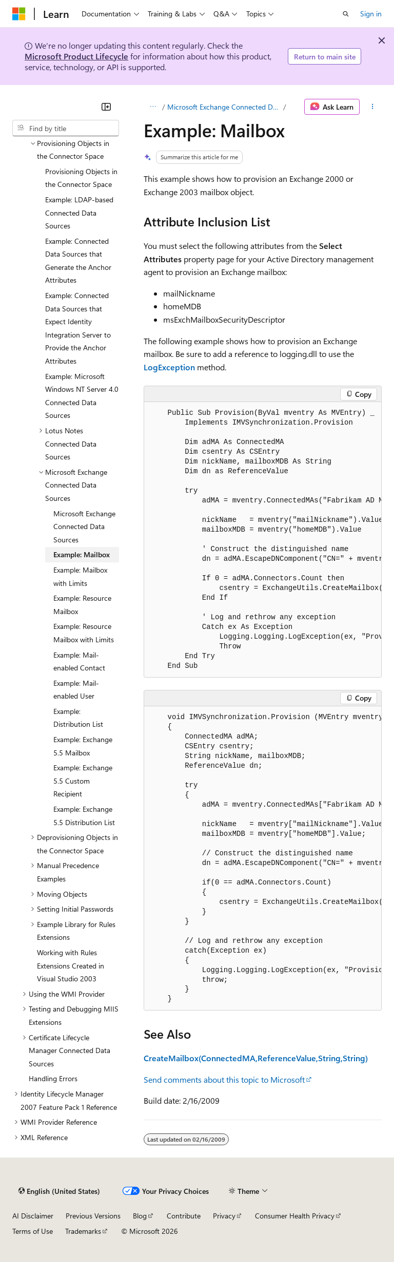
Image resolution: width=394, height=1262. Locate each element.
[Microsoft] (19, 13)
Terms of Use (32, 1231)
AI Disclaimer (32, 1216)
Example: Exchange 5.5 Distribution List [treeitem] (84, 815)
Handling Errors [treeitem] (53, 1078)
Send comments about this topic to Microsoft (224, 1079)
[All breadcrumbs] (153, 107)
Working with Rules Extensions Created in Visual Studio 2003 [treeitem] (70, 965)
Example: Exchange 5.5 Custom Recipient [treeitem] (82, 780)
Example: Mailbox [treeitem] (81, 554)
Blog (140, 1216)
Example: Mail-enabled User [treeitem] (76, 689)
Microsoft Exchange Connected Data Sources (224, 107)
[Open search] (346, 14)
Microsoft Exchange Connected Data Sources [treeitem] (84, 526)
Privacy (224, 1216)
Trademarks (83, 1231)
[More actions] (373, 107)
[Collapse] (106, 106)
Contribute (184, 1216)
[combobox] (65, 128)
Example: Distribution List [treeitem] (78, 717)
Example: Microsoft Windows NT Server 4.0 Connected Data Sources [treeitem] (82, 395)
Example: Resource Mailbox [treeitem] (82, 604)
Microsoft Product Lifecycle (76, 56)
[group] (263, 540)
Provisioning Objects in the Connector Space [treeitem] (81, 178)
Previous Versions (93, 1216)
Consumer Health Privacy (294, 1216)
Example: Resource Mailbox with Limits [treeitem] (83, 632)
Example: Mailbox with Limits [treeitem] (80, 576)
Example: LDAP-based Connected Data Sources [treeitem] (79, 212)
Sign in (371, 13)
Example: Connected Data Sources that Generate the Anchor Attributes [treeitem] (78, 260)
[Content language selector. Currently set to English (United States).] (59, 1191)
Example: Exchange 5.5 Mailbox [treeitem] (82, 746)
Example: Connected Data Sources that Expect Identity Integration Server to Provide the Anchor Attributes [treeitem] (78, 328)
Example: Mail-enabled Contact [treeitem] (79, 661)
